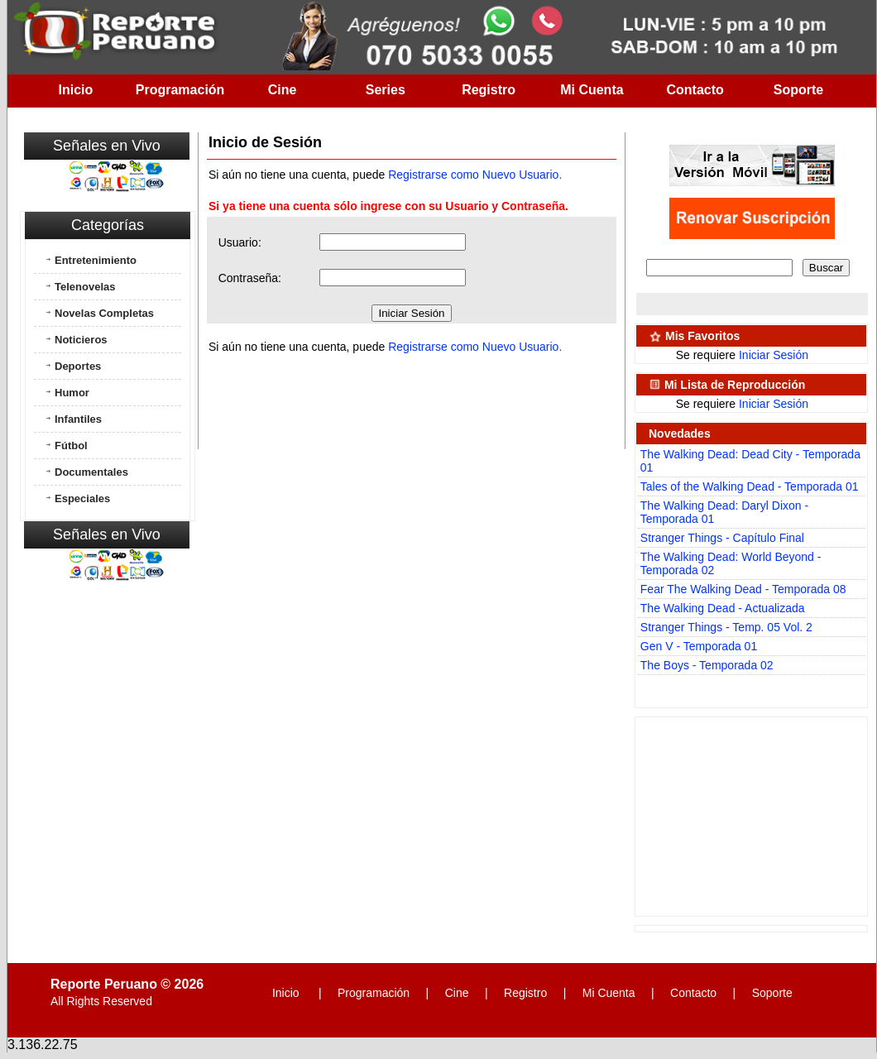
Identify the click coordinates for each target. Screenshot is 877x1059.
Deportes (78, 366)
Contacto (695, 90)
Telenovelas (85, 286)
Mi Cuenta (591, 90)
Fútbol (71, 445)
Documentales (91, 472)
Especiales (82, 498)
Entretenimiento (96, 260)
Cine (282, 90)
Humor (72, 392)
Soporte (798, 90)
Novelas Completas (104, 313)
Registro (488, 90)
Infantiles (78, 419)
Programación (180, 90)
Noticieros (81, 339)
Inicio (76, 90)
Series (385, 90)
